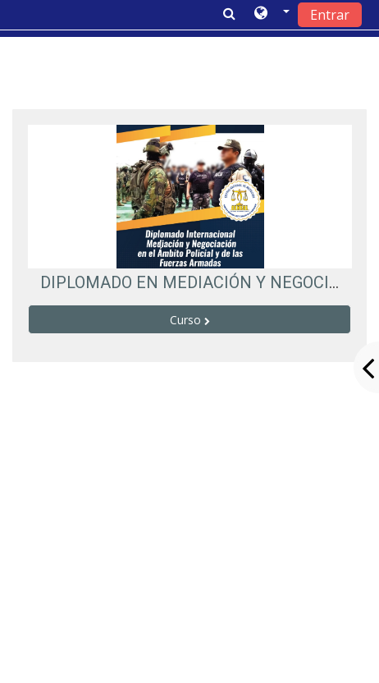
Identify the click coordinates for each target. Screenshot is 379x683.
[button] (272, 14)
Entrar (329, 15)
